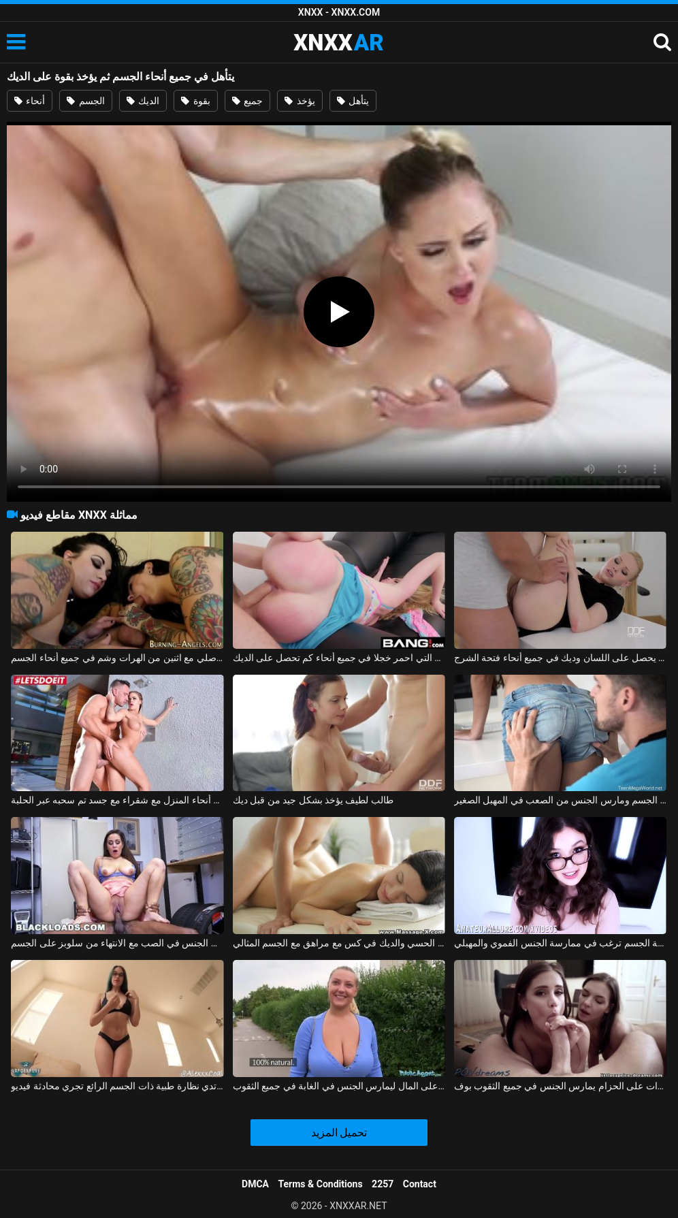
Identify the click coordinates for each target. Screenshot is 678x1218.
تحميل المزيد (339, 1132)
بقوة (195, 100)
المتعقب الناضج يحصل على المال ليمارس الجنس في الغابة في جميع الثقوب (339, 1085)
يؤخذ (299, 100)
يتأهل (353, 100)
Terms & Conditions (320, 1184)
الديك (143, 100)
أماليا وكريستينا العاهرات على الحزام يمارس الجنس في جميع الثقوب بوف (560, 1085)
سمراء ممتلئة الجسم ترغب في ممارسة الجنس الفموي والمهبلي (560, 942)
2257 (382, 1184)
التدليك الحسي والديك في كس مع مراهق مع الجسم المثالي (339, 942)
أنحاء (29, 100)
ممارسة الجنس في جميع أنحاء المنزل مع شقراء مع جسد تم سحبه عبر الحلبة (117, 800)
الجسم (85, 100)
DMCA (255, 1184)
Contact (419, 1184)
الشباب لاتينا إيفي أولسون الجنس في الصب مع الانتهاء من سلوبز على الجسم (117, 942)
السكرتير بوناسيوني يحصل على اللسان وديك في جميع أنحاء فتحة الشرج (560, 657)
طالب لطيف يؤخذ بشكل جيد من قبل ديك (313, 800)
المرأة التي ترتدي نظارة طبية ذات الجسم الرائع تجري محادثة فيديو (117, 1085)
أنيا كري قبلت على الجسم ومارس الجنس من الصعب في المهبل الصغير (560, 800)
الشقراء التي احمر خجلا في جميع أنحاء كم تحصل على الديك (339, 657)
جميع (247, 100)
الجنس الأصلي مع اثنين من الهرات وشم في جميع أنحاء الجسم (117, 657)
